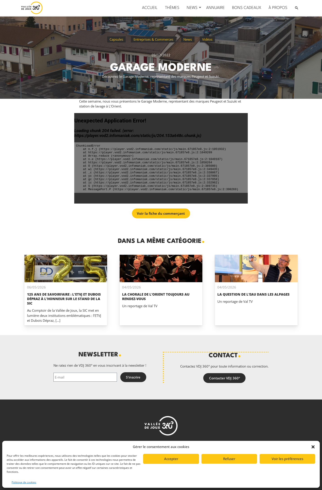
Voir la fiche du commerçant (161, 213)
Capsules (116, 39)
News (187, 39)
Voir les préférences (287, 458)
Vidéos (207, 39)
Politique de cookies (24, 482)
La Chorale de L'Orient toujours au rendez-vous (155, 296)
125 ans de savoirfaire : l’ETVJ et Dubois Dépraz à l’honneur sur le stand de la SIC (64, 298)
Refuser (229, 458)
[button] (313, 447)
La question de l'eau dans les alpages (253, 294)
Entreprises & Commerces (153, 39)
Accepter (171, 458)
